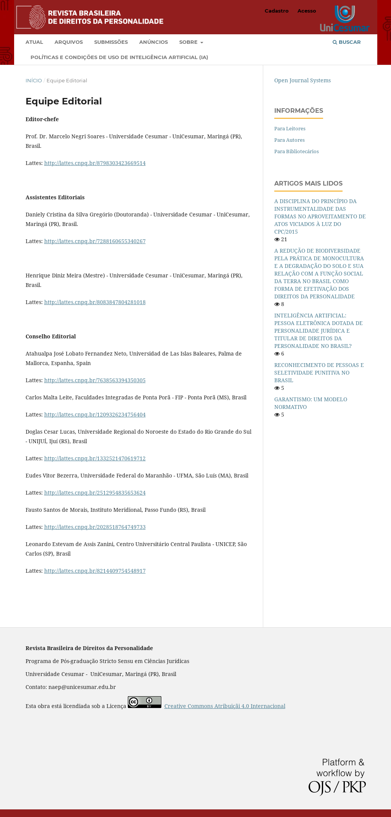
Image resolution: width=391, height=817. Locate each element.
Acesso (307, 11)
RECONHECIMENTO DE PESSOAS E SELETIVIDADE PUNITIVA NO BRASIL (319, 372)
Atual (34, 42)
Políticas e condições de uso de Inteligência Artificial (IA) (119, 57)
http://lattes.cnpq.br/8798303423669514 (95, 163)
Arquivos (69, 42)
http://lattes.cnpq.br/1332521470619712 (95, 458)
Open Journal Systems (302, 80)
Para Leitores (290, 128)
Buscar (347, 42)
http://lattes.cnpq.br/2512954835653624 (95, 492)
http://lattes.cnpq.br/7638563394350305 (95, 380)
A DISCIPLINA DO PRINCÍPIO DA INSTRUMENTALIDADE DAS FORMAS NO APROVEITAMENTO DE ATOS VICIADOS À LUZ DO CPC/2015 (320, 216)
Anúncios (153, 42)
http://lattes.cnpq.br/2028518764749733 (95, 526)
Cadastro (277, 11)
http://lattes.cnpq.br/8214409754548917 (95, 570)
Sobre (189, 42)
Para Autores (289, 139)
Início (34, 80)
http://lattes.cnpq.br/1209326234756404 (95, 414)
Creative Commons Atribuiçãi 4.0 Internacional (224, 706)
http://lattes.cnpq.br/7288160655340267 (95, 241)
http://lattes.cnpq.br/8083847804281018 (95, 302)
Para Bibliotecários (296, 151)
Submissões (111, 42)
